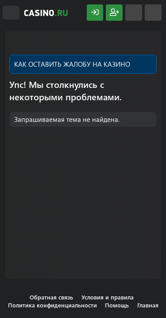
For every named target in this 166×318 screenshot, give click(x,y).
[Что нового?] (133, 12)
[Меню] (11, 13)
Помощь (117, 305)
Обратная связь (51, 297)
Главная (147, 305)
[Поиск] (153, 12)
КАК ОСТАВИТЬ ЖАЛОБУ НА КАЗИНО (72, 64)
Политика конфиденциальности (52, 305)
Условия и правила (107, 297)
